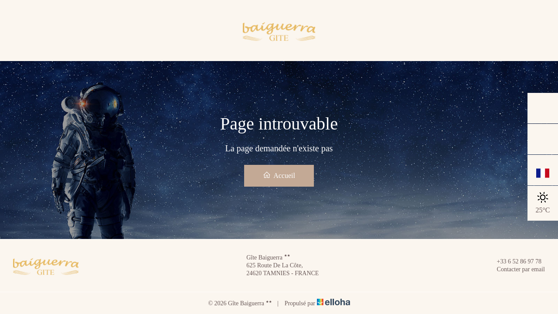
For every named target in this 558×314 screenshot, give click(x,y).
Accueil (279, 175)
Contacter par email (516, 269)
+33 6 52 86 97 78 (514, 262)
